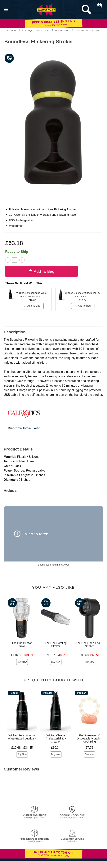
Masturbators (62, 30)
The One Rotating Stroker (56, 644)
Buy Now (22, 662)
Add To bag (41, 271)
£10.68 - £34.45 (22, 747)
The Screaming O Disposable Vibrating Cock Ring (89, 738)
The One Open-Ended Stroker (89, 644)
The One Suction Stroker (22, 644)
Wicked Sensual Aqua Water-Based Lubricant (22, 737)
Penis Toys (43, 30)
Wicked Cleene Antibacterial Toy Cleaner (56, 738)
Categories (10, 30)
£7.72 (89, 747)
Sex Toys (27, 30)
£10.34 (55, 747)
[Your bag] (99, 5)
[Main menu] (5, 9)
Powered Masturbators (88, 30)
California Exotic (29, 428)
